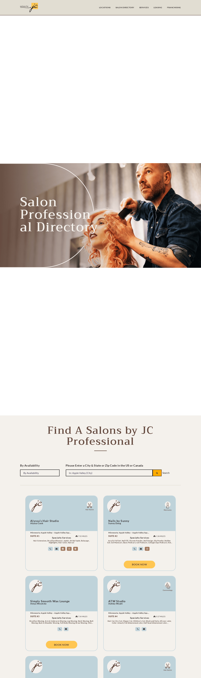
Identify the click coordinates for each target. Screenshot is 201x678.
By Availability (30, 465)
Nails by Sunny (119, 521)
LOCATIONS (105, 7)
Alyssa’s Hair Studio (44, 521)
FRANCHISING (174, 7)
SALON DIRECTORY (125, 7)
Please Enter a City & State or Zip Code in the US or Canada (104, 465)
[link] (50, 549)
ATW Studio (117, 601)
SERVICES (144, 7)
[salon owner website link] (75, 549)
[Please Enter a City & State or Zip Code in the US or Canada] (109, 473)
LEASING (158, 7)
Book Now (139, 564)
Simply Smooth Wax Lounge (50, 601)
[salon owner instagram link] (69, 549)
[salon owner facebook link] (63, 549)
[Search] (157, 473)
